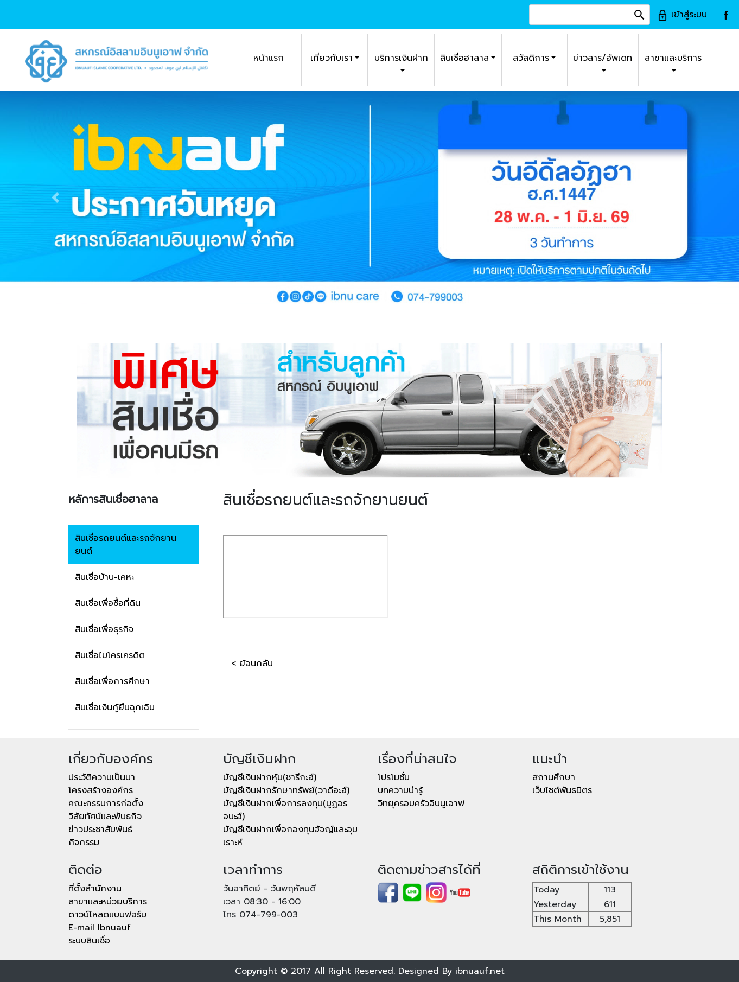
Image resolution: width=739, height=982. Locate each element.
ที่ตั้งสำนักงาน (95, 888)
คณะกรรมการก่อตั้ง (105, 803)
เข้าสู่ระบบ (682, 14)
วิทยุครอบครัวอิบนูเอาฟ (421, 803)
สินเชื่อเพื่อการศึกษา (112, 681)
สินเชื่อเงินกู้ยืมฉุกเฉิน (115, 707)
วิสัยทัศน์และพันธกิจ (105, 816)
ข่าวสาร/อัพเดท (602, 58)
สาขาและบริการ (673, 58)
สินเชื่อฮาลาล (464, 58)
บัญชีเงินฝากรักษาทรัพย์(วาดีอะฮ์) (286, 790)
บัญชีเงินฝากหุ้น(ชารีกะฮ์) (269, 777)
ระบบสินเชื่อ (89, 940)
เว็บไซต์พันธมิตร (562, 790)
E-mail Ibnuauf (99, 927)
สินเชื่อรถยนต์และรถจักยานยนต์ (125, 545)
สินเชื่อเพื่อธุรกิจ (104, 629)
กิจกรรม (83, 842)
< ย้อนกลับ (252, 663)
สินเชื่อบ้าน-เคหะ (104, 577)
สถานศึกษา (553, 777)
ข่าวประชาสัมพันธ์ (100, 829)
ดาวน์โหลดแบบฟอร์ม (107, 914)
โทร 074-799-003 (260, 914)
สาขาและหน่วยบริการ (107, 901)
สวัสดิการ (531, 58)
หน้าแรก (268, 58)
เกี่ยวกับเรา (331, 58)
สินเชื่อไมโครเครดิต (110, 655)
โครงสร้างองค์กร (100, 790)
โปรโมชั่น (394, 777)
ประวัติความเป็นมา (101, 777)
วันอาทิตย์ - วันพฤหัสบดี (269, 888)
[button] (55, 197)
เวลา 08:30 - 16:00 (262, 901)
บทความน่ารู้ (400, 790)
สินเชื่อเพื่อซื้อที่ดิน (108, 603)
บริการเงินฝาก (401, 58)
